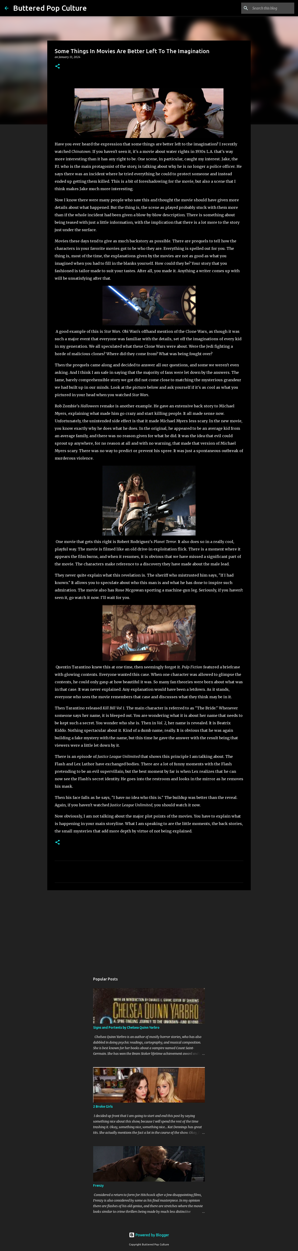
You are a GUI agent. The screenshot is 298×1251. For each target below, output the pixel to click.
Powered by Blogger (149, 1235)
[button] (57, 66)
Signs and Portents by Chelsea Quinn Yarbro (126, 1027)
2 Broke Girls (103, 1106)
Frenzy (98, 1185)
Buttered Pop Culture (50, 8)
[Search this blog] (269, 8)
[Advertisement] (149, 929)
